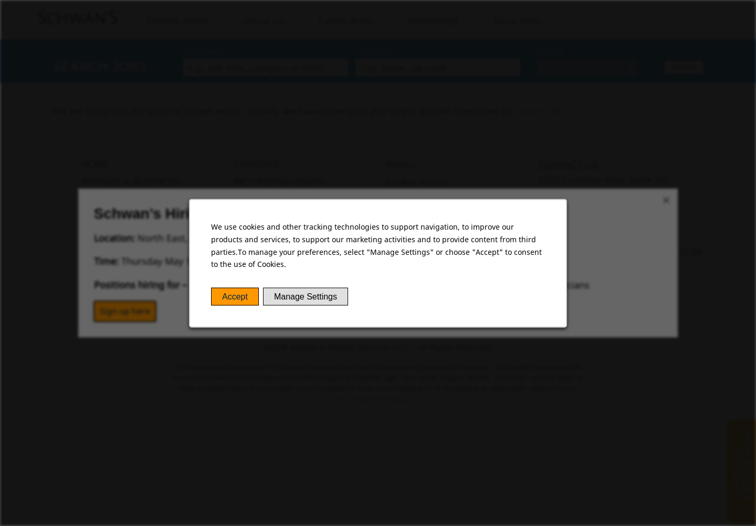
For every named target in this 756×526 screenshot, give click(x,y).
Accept (235, 296)
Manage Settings (305, 296)
